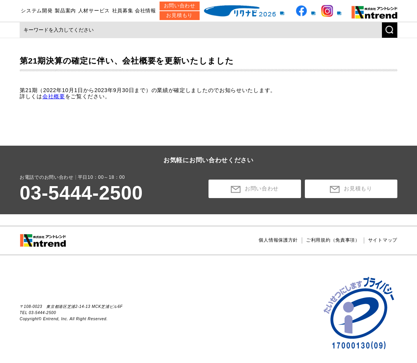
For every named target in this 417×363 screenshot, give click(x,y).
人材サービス (94, 10)
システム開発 (36, 10)
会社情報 (145, 10)
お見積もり (179, 15)
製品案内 (65, 10)
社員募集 (122, 10)
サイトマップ (382, 240)
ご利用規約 (333, 240)
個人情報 (278, 240)
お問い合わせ (179, 5)
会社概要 (53, 96)
